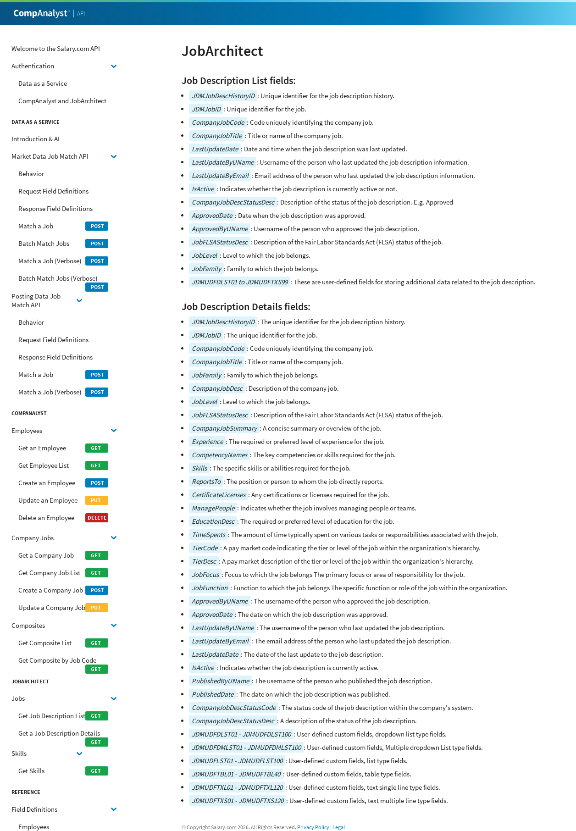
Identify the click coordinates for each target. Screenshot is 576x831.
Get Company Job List (63, 572)
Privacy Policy (313, 827)
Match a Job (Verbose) (63, 261)
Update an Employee (63, 500)
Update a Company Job (63, 607)
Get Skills (63, 771)
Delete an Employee (63, 517)
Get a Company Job (63, 555)
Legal (338, 827)
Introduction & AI (35, 138)
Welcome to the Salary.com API (55, 48)
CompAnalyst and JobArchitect (62, 100)
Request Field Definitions (53, 191)
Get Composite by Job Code (63, 662)
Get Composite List (63, 643)
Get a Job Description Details (63, 735)
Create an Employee (63, 483)
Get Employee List (63, 465)
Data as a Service (42, 83)
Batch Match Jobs (63, 243)
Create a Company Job (63, 590)
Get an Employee (63, 448)
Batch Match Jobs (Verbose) (63, 280)
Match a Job (63, 226)
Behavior (31, 173)
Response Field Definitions (55, 208)
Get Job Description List (63, 715)
